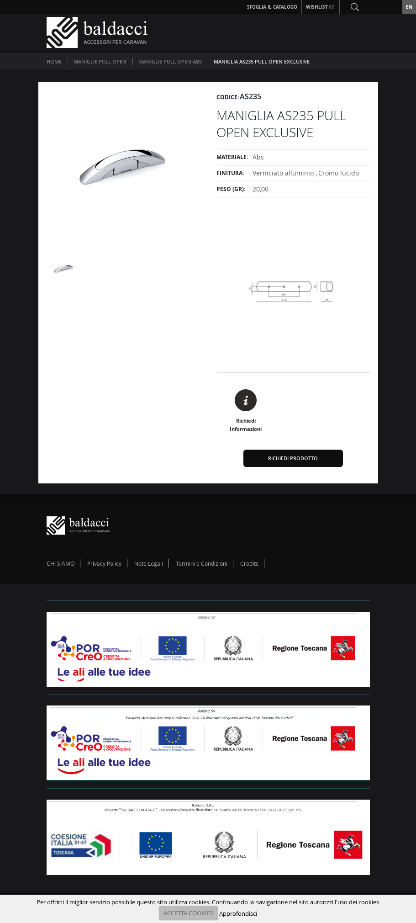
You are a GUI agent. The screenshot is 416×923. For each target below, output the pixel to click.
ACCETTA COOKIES (188, 913)
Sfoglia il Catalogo (272, 7)
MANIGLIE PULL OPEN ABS (170, 61)
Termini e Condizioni (201, 563)
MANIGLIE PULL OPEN (100, 61)
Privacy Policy (104, 563)
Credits (249, 563)
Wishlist (320, 7)
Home (54, 61)
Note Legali (148, 563)
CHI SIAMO (60, 563)
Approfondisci (238, 913)
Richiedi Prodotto (293, 458)
